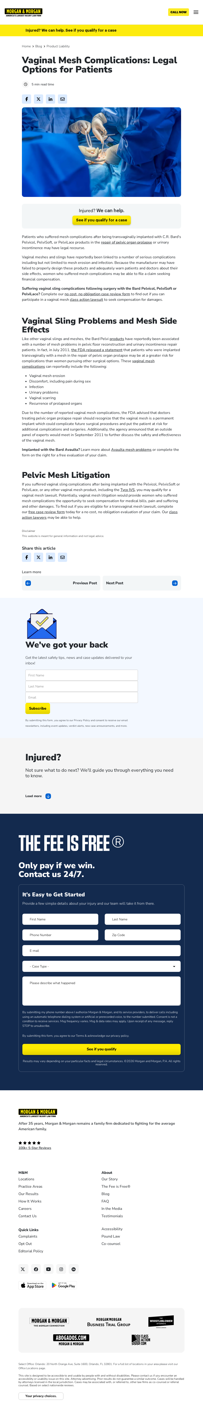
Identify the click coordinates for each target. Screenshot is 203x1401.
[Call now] (178, 12)
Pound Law (111, 1236)
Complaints (27, 1236)
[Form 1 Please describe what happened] (101, 991)
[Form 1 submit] (101, 1049)
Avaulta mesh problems (131, 449)
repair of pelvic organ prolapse (126, 242)
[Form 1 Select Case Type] (101, 966)
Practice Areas (30, 1186)
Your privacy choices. (41, 1396)
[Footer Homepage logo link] (101, 1113)
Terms (80, 1036)
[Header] (23, 12)
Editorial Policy (30, 1251)
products (117, 338)
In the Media (112, 1209)
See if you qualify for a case (101, 220)
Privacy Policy (82, 720)
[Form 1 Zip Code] (143, 934)
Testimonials (112, 1216)
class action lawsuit (86, 299)
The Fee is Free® (116, 1186)
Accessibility (112, 1229)
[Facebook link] (36, 1269)
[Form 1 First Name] (60, 919)
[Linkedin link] (73, 1269)
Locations (26, 1179)
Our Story (110, 1179)
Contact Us (27, 1216)
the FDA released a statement (96, 350)
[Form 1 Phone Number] (60, 934)
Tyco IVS (127, 489)
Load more (33, 796)
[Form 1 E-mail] (101, 950)
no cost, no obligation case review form (97, 294)
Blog (38, 46)
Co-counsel (111, 1244)
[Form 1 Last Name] (143, 919)
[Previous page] (61, 583)
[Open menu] (196, 12)
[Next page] (142, 583)
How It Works (30, 1201)
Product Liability (58, 46)
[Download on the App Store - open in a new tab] (32, 1285)
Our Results (28, 1194)
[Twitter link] (23, 1269)
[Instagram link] (61, 1269)
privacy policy (119, 1036)
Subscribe (37, 708)
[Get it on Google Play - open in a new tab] (64, 1285)
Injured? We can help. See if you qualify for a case (71, 30)
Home (26, 46)
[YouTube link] (48, 1269)
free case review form (46, 512)
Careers (25, 1209)
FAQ (105, 1201)
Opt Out (25, 1244)
